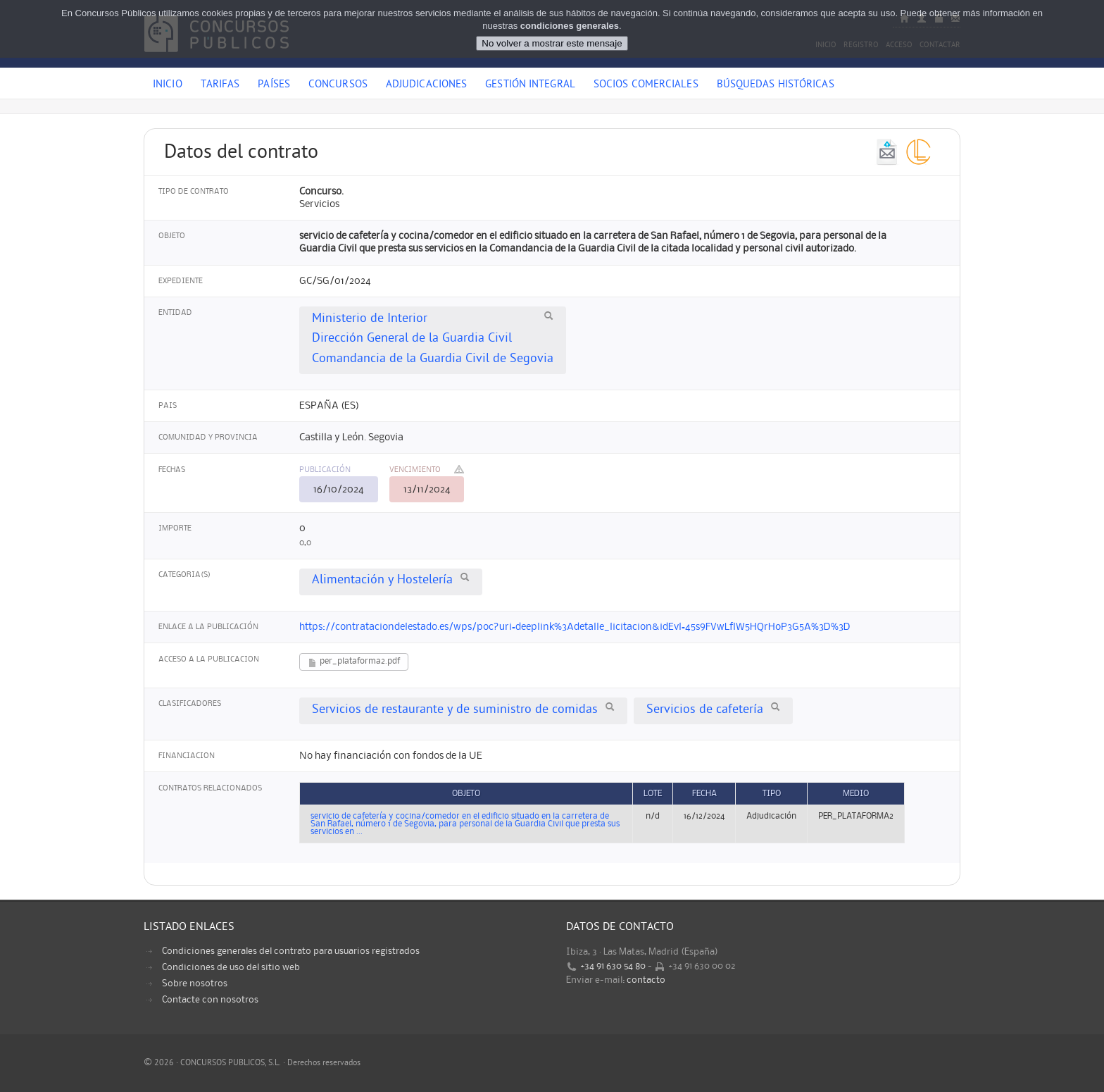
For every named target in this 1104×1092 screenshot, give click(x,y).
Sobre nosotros (194, 983)
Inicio (167, 85)
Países (274, 85)
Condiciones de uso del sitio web (231, 967)
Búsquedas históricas (775, 85)
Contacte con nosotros (210, 999)
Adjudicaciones (426, 85)
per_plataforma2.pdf (354, 662)
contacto (646, 980)
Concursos (338, 85)
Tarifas (220, 85)
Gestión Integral (530, 85)
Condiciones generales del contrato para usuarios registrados (291, 951)
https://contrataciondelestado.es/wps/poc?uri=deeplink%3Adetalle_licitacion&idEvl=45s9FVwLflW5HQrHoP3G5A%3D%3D (575, 627)
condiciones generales (569, 25)
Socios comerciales (646, 85)
